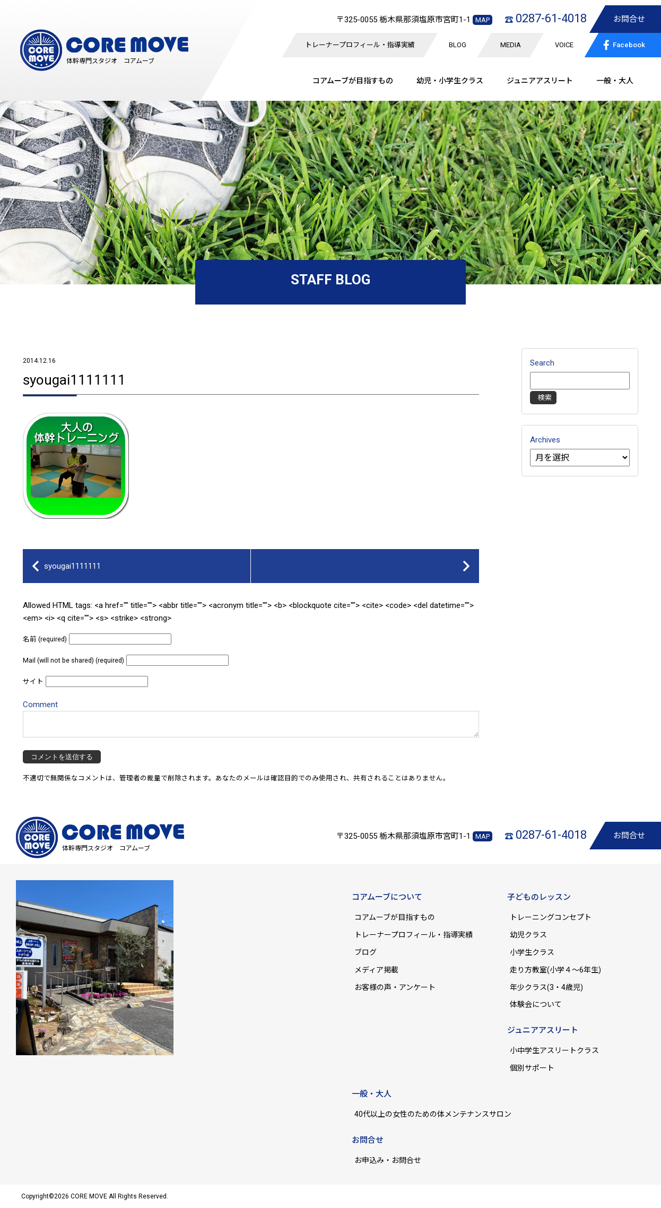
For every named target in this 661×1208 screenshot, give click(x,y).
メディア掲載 (376, 970)
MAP (482, 20)
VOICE (564, 45)
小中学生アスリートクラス (554, 1050)
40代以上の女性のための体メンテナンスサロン (432, 1114)
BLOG (457, 45)
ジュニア (540, 80)
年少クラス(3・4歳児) (546, 987)
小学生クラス (532, 952)
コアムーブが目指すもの (394, 917)
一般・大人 (614, 80)
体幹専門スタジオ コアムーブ (110, 61)
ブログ (365, 952)
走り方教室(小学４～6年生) (559, 970)
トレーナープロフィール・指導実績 (360, 45)
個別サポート (532, 1068)
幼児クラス (528, 935)
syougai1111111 (74, 380)
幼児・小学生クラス (449, 80)
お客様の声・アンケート (395, 987)
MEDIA (510, 45)
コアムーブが (352, 80)
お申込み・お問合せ (387, 1160)
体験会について (536, 1004)
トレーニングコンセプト (551, 917)
